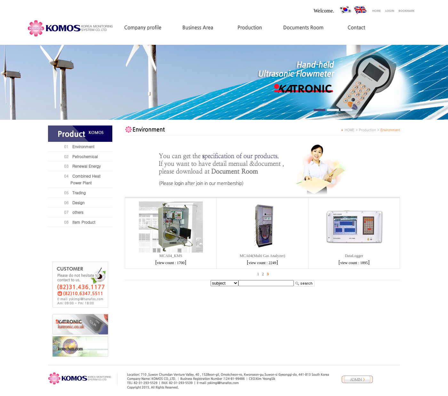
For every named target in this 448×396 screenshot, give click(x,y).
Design (78, 202)
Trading (79, 192)
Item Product (83, 222)
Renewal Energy (86, 166)
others (77, 212)
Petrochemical (85, 156)
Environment (83, 146)
